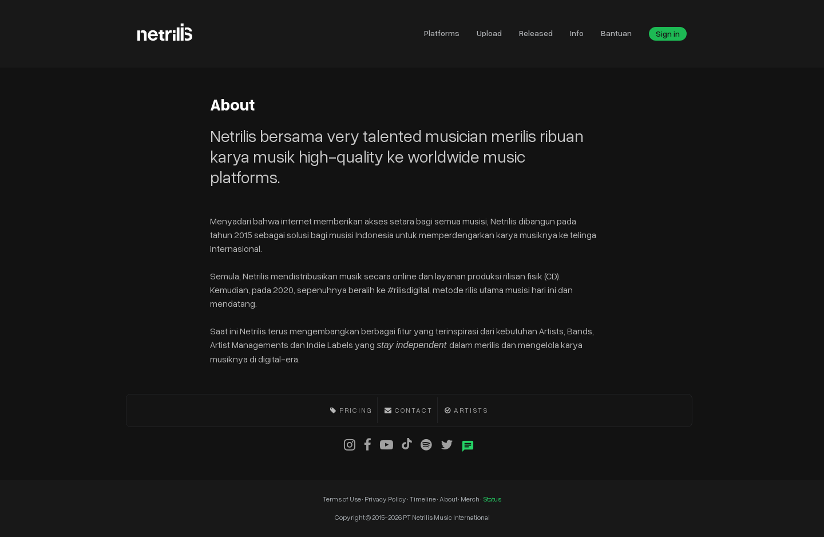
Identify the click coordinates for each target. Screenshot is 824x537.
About (448, 499)
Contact (414, 410)
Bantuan (616, 33)
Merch (471, 499)
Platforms (441, 33)
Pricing (356, 410)
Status (492, 499)
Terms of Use (342, 499)
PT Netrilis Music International (446, 517)
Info (577, 33)
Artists (471, 410)
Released (536, 33)
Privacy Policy (385, 499)
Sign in (668, 33)
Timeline (423, 499)
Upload (489, 33)
